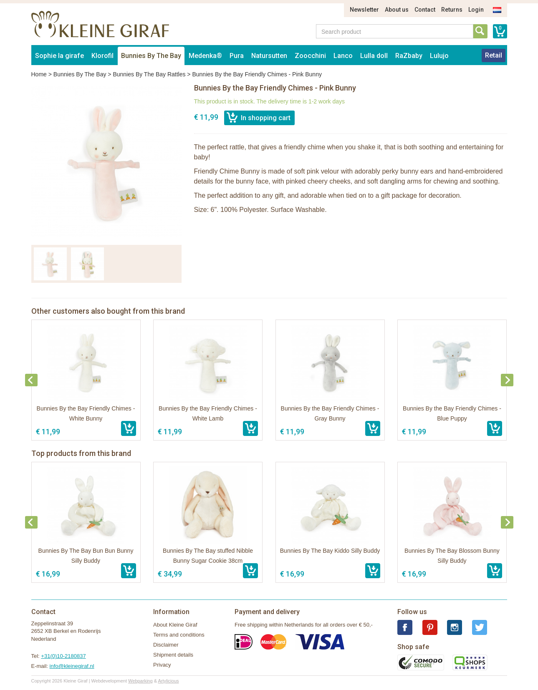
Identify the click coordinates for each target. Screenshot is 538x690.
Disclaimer (166, 645)
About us (397, 9)
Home (39, 74)
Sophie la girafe (59, 56)
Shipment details (173, 655)
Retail (493, 55)
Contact (424, 9)
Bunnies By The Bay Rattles (149, 74)
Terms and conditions (179, 635)
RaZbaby (408, 56)
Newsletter (364, 9)
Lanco (343, 56)
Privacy (162, 665)
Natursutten (269, 56)
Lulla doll (374, 56)
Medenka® (205, 56)
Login (476, 9)
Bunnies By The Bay (151, 56)
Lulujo (439, 56)
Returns (451, 9)
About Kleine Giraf (175, 625)
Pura (237, 56)
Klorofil (102, 56)
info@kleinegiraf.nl (72, 666)
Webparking (140, 680)
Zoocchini (310, 56)
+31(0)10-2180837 (63, 656)
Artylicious (168, 680)
